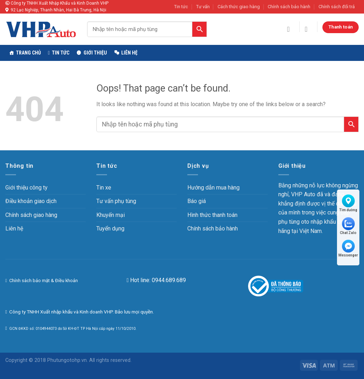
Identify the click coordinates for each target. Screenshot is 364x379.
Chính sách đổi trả (336, 6)
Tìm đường (348, 203)
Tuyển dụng (110, 228)
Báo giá (196, 201)
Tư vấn (203, 6)
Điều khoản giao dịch (31, 201)
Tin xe (103, 187)
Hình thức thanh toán (212, 215)
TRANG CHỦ (28, 53)
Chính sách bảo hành (289, 6)
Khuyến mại (110, 215)
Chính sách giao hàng (31, 215)
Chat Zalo (348, 226)
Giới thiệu (95, 53)
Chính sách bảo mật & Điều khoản (43, 280)
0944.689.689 (169, 280)
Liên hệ (129, 53)
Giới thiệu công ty (26, 187)
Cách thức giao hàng (239, 6)
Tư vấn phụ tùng (116, 201)
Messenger (348, 248)
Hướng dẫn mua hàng (213, 187)
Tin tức (181, 6)
